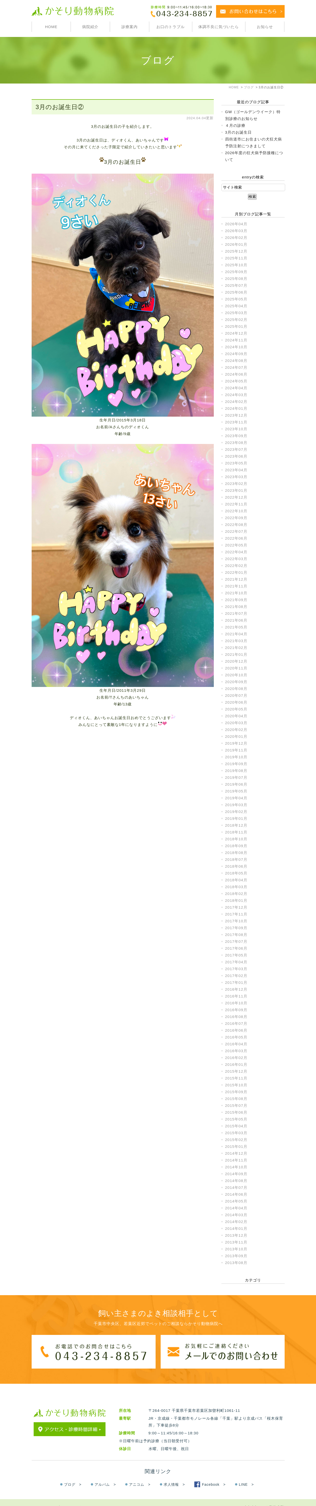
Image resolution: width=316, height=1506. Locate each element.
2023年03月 (236, 477)
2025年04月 (236, 306)
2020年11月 (236, 668)
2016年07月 (236, 1023)
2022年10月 (236, 511)
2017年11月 (236, 914)
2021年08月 (236, 606)
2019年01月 (236, 818)
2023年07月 (236, 449)
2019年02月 (236, 811)
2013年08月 (236, 1262)
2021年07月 (236, 613)
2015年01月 (236, 1146)
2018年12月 (236, 825)
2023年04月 (236, 470)
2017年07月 (236, 941)
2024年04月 (236, 388)
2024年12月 (236, 333)
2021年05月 (236, 627)
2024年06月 (236, 374)
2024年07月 (236, 367)
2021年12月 (236, 579)
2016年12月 (236, 989)
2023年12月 (236, 415)
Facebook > (214, 1474)
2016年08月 (236, 1016)
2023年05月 (236, 463)
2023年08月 (236, 442)
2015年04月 (236, 1126)
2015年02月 (236, 1139)
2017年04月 (236, 962)
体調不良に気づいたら (218, 27)
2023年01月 (236, 490)
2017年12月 (236, 907)
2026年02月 (236, 237)
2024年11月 (236, 340)
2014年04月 (236, 1208)
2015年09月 (236, 1092)
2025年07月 (236, 285)
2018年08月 (236, 852)
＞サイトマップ (46, 1497)
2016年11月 (236, 996)
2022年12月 (236, 497)
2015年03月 (236, 1133)
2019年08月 (236, 770)
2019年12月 (236, 743)
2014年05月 (236, 1201)
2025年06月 (236, 292)
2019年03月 (236, 805)
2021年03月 (236, 641)
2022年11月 (236, 504)
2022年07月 (236, 531)
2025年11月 (236, 258)
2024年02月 (236, 401)
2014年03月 (236, 1215)
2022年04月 (236, 552)
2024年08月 (236, 360)
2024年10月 (236, 347)
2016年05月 (236, 1037)
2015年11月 (236, 1078)
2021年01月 (236, 654)
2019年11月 (236, 750)
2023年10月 (236, 429)
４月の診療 (235, 125)
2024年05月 (236, 381)
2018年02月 (236, 893)
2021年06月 (236, 620)
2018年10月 (236, 839)
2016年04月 (236, 1044)
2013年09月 (236, 1256)
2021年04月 (236, 634)
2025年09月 (236, 272)
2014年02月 (236, 1221)
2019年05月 (236, 791)
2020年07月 (236, 695)
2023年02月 (236, 483)
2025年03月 (236, 313)
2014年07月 (236, 1187)
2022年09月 (236, 518)
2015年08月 (236, 1098)
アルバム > (105, 1474)
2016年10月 (236, 1003)
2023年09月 (236, 436)
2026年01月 (236, 244)
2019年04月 (236, 798)
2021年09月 (236, 600)
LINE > (246, 1474)
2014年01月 (236, 1228)
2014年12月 (236, 1153)
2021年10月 (236, 593)
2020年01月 (236, 736)
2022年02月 (236, 565)
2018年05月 (236, 873)
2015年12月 (236, 1071)
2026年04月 (236, 224)
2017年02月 (236, 975)
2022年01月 (236, 572)
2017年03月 (236, 969)
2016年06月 (236, 1030)
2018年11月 (236, 832)
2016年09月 (236, 1010)
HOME (51, 27)
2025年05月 (236, 299)
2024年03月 (236, 395)
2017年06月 (236, 948)
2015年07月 (236, 1105)
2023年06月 (236, 456)
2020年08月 (236, 688)
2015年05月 (236, 1119)
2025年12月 (236, 251)
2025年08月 (236, 278)
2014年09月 (236, 1174)
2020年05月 (236, 709)
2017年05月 (236, 955)
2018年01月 (236, 900)
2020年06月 (236, 702)
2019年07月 (236, 777)
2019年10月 (236, 757)
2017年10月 (236, 921)
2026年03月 (236, 231)
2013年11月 (236, 1242)
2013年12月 (236, 1235)
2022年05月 (236, 545)
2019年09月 (236, 764)
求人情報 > (174, 1474)
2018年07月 (236, 859)
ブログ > (72, 1474)
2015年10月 (236, 1085)
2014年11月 (236, 1160)
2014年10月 (236, 1167)
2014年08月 (236, 1180)
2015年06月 (236, 1112)
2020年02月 (236, 729)
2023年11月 (236, 422)
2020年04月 (236, 716)
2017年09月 (236, 928)
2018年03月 (236, 887)
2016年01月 (236, 1064)
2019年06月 (236, 784)
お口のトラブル (170, 27)
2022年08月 (236, 524)
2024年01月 (236, 408)
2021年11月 (236, 586)
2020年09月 (236, 682)
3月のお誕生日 (238, 132)
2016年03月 (236, 1051)
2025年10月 (236, 265)
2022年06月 (236, 538)
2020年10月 (236, 675)
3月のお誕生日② (60, 107)
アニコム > (139, 1474)
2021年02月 (236, 647)
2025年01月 (236, 326)
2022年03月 (236, 559)
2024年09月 (236, 354)
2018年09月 (236, 846)
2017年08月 (236, 934)
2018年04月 (236, 880)
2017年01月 (236, 982)
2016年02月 (236, 1057)
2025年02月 (236, 319)
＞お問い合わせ (76, 1497)
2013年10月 (236, 1249)
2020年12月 (236, 661)
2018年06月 (236, 866)
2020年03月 (236, 723)
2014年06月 (236, 1194)
